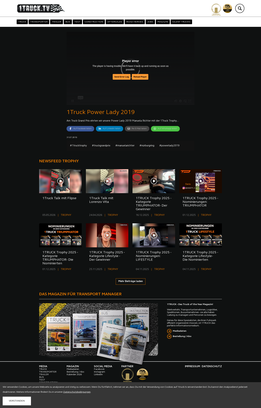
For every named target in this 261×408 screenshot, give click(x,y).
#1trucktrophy (78, 145)
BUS (67, 22)
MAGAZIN (162, 22)
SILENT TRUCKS (181, 22)
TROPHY (66, 215)
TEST (77, 22)
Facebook (99, 369)
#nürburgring (146, 145)
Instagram (99, 372)
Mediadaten (179, 331)
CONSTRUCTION (94, 22)
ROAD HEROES (134, 22)
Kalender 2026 (74, 374)
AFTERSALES (114, 22)
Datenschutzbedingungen (77, 392)
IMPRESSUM (192, 366)
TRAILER (56, 22)
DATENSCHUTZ (212, 366)
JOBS (150, 22)
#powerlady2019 (169, 145)
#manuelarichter (124, 145)
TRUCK (22, 22)
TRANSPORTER (39, 22)
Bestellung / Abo (182, 336)
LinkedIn (98, 374)
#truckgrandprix (101, 145)
